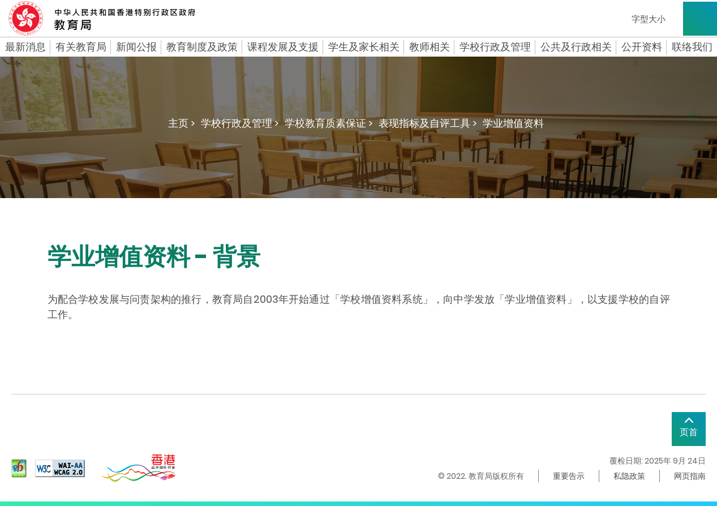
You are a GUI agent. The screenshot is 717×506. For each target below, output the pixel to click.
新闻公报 (136, 47)
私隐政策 (629, 476)
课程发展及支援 (283, 47)
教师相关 (429, 47)
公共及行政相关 (576, 47)
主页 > (181, 123)
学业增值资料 (513, 123)
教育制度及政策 (202, 47)
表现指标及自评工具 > (428, 123)
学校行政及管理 (495, 47)
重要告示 (569, 476)
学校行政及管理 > (240, 123)
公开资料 (641, 47)
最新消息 (25, 47)
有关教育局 (80, 47)
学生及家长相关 (364, 47)
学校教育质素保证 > (329, 123)
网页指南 (690, 476)
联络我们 (692, 47)
